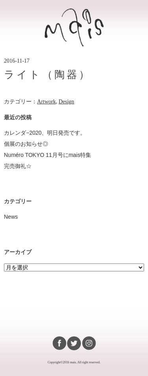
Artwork (46, 102)
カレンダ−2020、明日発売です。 (45, 133)
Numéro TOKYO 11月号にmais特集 (47, 155)
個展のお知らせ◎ (26, 144)
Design (66, 102)
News (11, 217)
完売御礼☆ (18, 166)
